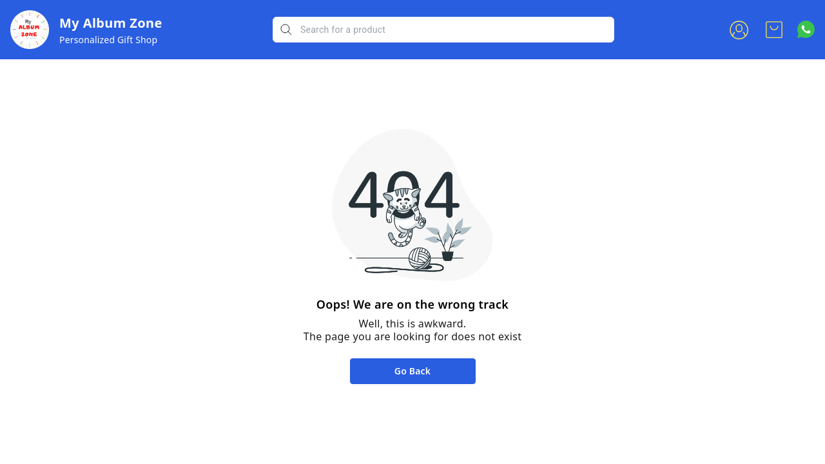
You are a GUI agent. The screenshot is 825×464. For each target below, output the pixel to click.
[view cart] (774, 29)
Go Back (412, 371)
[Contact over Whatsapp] (806, 29)
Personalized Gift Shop (108, 40)
